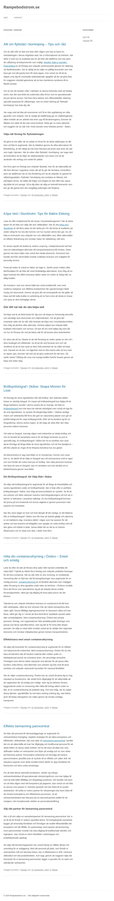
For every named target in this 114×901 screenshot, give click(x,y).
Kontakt (18, 18)
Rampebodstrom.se (22, 7)
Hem (6, 18)
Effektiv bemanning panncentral (26, 726)
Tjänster (23, 195)
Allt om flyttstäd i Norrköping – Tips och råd (35, 44)
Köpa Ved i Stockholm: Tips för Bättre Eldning (36, 214)
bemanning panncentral (54, 740)
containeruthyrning (27, 582)
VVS (85, 37)
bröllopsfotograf (11, 408)
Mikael (55, 195)
